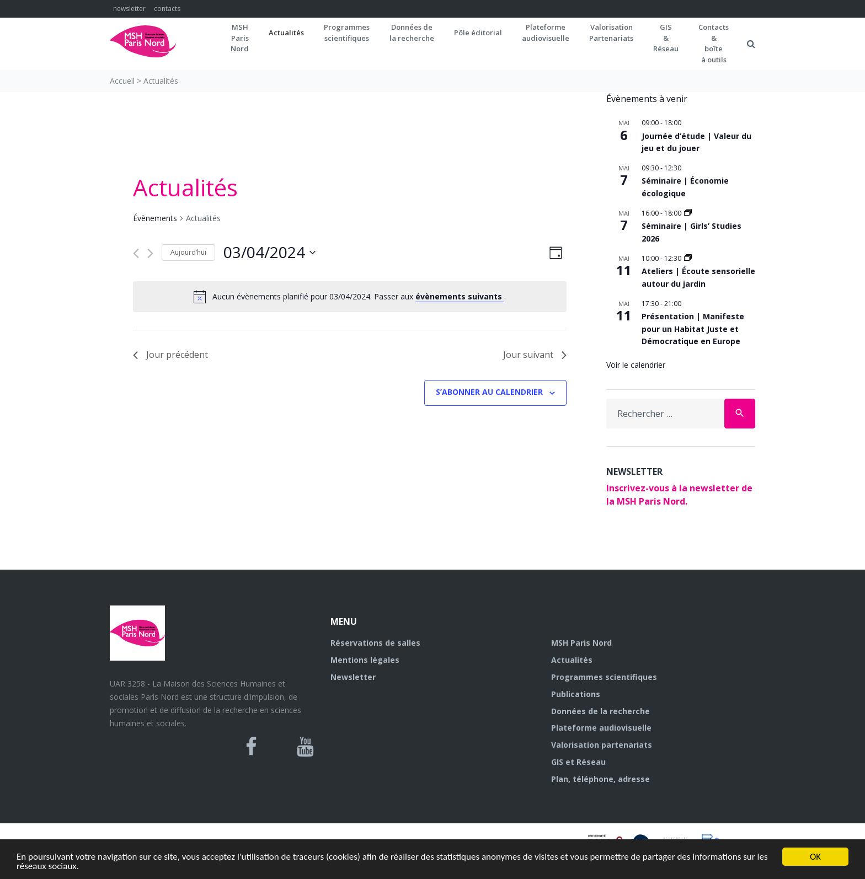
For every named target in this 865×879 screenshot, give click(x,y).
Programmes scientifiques (347, 32)
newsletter (129, 8)
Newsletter (353, 677)
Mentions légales (364, 660)
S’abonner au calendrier (489, 392)
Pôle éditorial (478, 32)
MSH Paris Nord (581, 642)
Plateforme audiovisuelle (601, 727)
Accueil (122, 81)
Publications (575, 694)
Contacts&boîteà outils (713, 43)
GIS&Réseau (666, 37)
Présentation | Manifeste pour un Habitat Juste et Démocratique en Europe (693, 328)
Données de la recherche (600, 711)
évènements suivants (459, 296)
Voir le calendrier (635, 365)
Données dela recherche (411, 32)
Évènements (155, 218)
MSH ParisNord (240, 37)
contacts (167, 8)
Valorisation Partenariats (611, 32)
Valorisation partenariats (601, 744)
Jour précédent (170, 355)
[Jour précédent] (136, 253)
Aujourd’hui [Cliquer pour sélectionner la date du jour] (188, 252)
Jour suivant (535, 355)
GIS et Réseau (578, 762)
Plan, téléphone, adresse (600, 779)
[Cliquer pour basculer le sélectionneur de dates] (269, 253)
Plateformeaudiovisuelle (545, 32)
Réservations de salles (375, 642)
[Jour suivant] (150, 253)
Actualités (286, 32)
